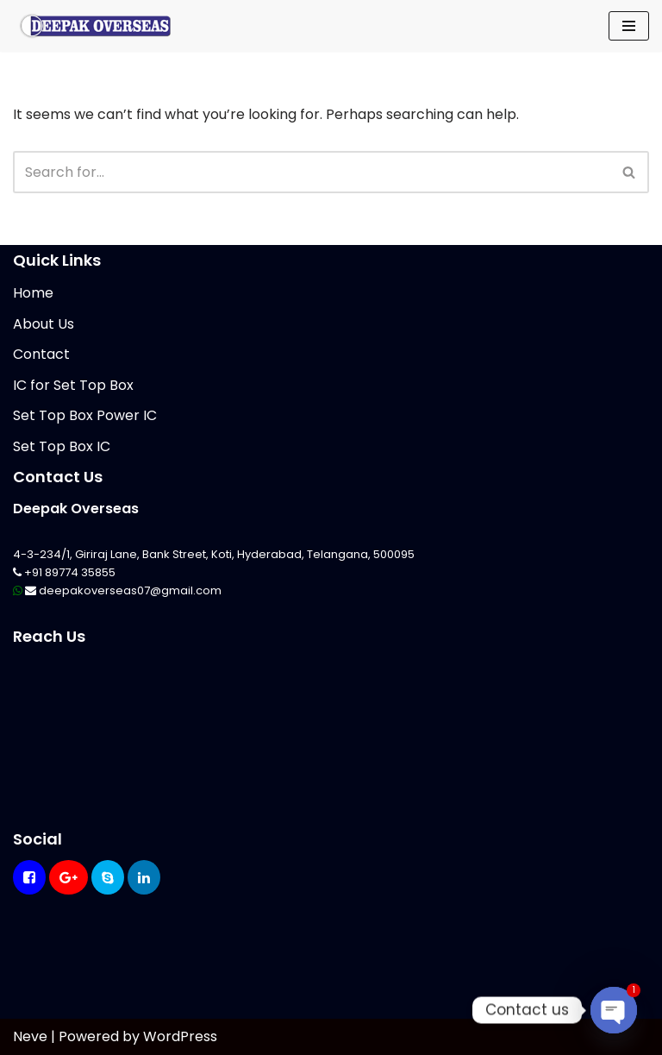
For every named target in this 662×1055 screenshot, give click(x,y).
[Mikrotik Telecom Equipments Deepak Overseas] (95, 26)
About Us (43, 324)
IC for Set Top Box (73, 385)
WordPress (180, 1036)
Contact (41, 354)
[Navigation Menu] (629, 26)
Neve (30, 1036)
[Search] (311, 172)
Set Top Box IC (61, 446)
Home (33, 293)
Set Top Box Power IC (85, 415)
